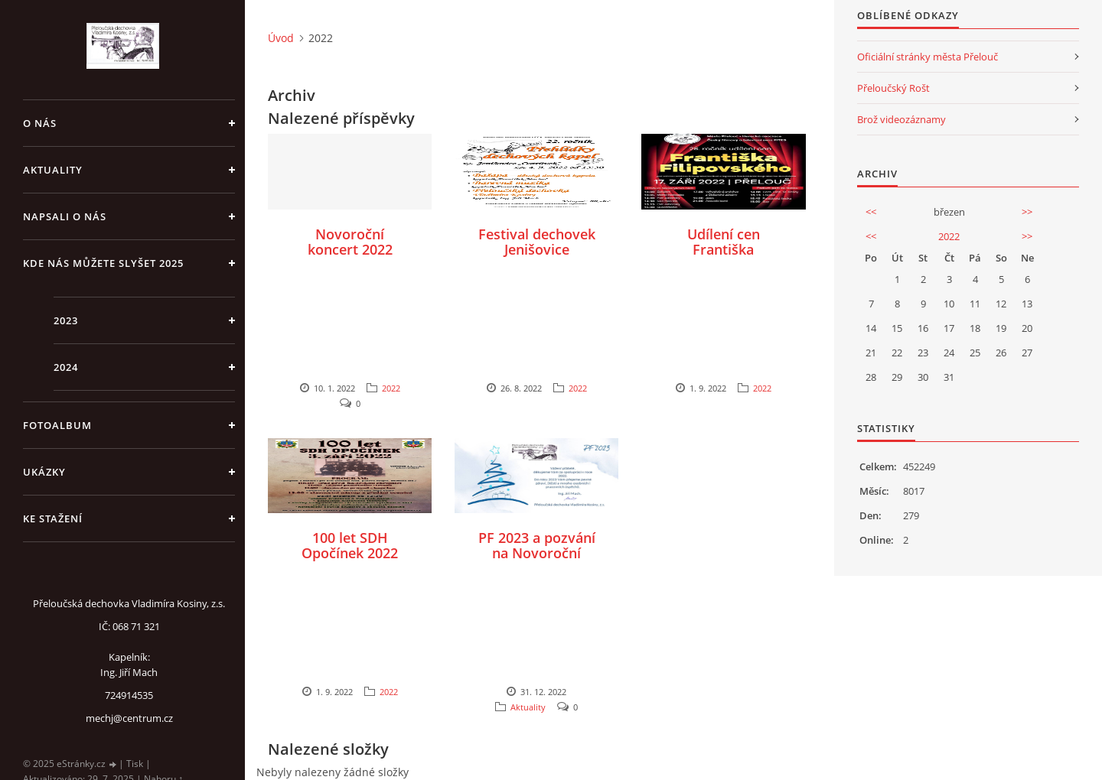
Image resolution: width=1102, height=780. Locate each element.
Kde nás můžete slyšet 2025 (103, 263)
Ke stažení (53, 518)
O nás (40, 123)
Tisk (134, 763)
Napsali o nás (64, 216)
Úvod (281, 38)
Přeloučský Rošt (893, 88)
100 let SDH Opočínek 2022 (350, 545)
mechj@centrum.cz (129, 718)
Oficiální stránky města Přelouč (927, 56)
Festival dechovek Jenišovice (536, 241)
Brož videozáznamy (901, 119)
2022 (391, 388)
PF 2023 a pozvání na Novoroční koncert (536, 553)
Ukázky (44, 472)
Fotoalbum (57, 425)
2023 (66, 320)
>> (1027, 212)
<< (871, 212)
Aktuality (53, 170)
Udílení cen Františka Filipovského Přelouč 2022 (723, 257)
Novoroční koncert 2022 (350, 241)
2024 (66, 367)
